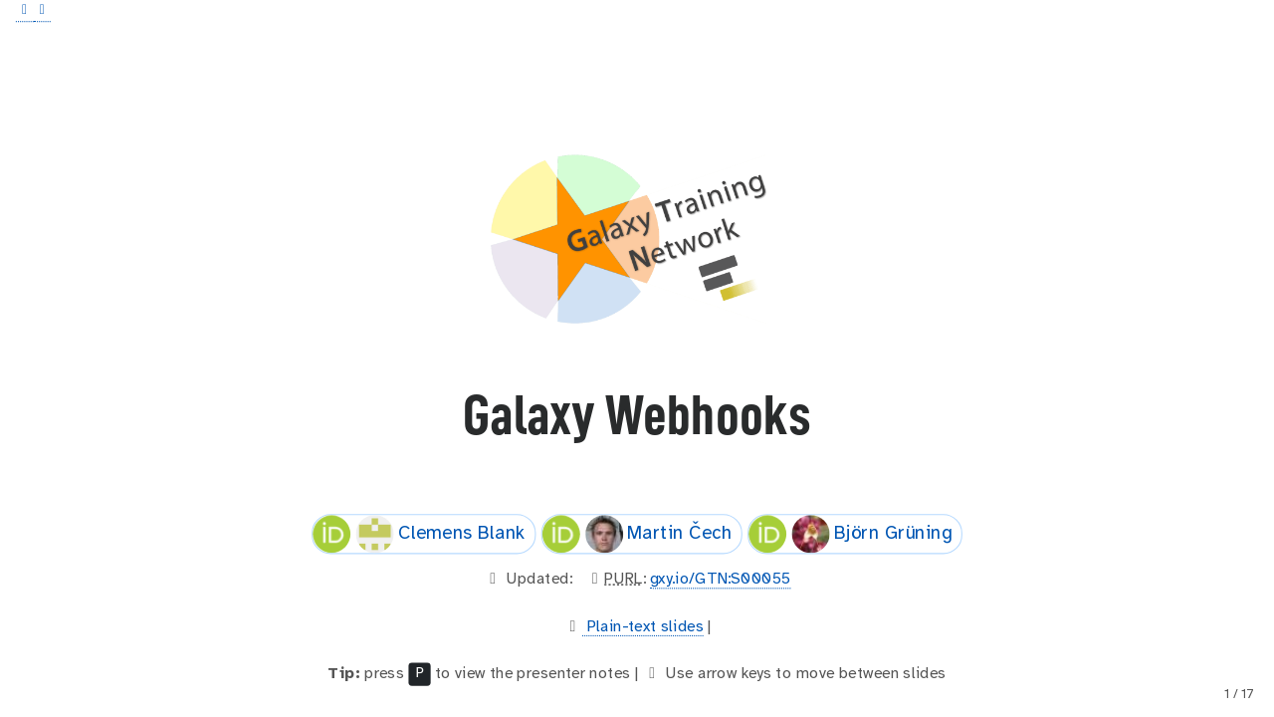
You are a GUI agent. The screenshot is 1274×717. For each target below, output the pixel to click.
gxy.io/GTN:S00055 (720, 579)
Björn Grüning (850, 534)
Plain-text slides (643, 625)
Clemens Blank (419, 534)
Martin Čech (637, 534)
